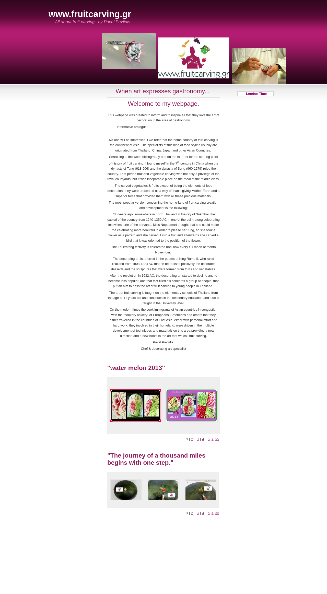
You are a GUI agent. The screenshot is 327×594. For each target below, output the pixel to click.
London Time (255, 94)
